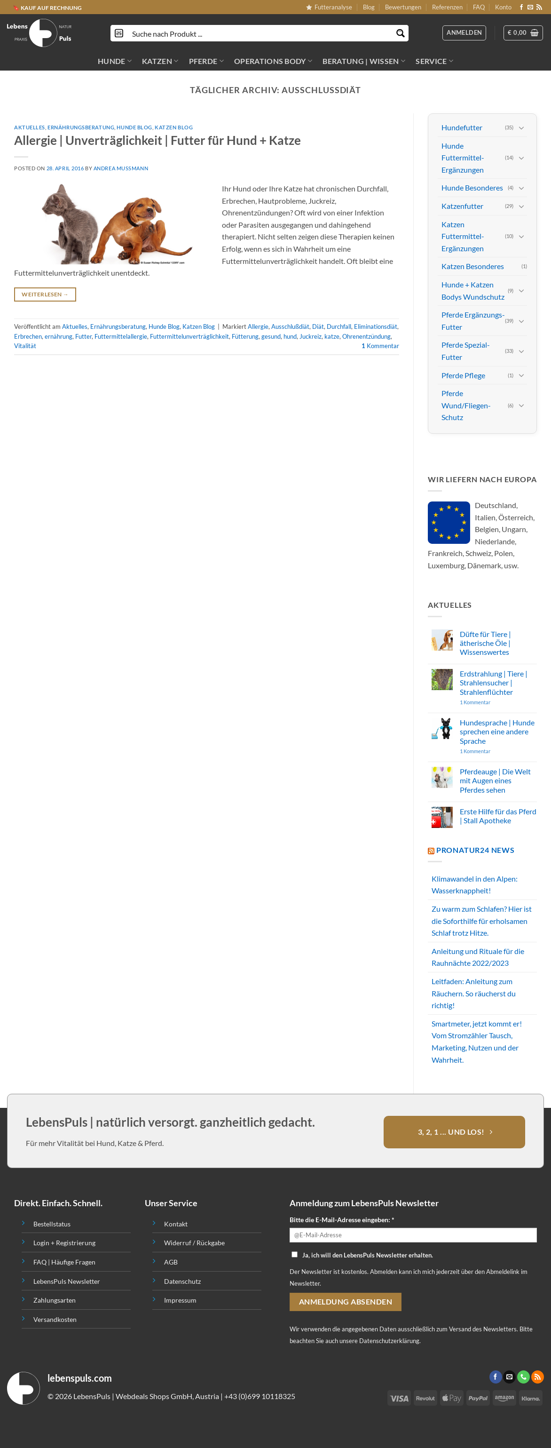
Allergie (258, 326)
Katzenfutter (462, 205)
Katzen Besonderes (472, 266)
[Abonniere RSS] (539, 7)
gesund (271, 336)
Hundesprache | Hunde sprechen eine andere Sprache (497, 731)
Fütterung (245, 336)
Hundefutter (461, 127)
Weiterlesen (45, 294)
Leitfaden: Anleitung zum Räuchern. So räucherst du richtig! (474, 993)
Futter (83, 336)
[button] (523, 32)
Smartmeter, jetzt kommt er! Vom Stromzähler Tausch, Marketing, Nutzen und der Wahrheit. (477, 1041)
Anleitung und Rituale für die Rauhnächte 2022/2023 (478, 957)
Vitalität (25, 346)
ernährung (58, 336)
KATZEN (160, 61)
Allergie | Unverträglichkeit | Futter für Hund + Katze (157, 140)
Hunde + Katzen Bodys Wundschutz (472, 290)
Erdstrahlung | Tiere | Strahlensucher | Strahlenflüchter (493, 682)
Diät (318, 326)
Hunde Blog (134, 127)
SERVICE (434, 61)
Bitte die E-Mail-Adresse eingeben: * (342, 1220)
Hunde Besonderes (472, 187)
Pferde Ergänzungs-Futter (473, 320)
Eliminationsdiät (375, 326)
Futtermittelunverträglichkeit (189, 336)
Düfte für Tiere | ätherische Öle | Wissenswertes (485, 642)
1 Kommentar (493, 702)
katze (331, 336)
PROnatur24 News (475, 849)
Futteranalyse (329, 7)
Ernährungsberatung (80, 127)
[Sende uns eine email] (530, 7)
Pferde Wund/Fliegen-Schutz (466, 405)
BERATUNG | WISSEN (364, 61)
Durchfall (339, 326)
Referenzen (447, 7)
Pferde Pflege (463, 374)
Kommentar (380, 346)
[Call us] (523, 1377)
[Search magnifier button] (400, 33)
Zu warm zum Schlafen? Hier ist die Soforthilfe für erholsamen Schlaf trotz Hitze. (482, 920)
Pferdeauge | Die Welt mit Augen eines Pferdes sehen (495, 780)
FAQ (479, 7)
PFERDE (206, 61)
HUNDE (115, 61)
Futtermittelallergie (120, 336)
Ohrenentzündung (366, 336)
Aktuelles (29, 127)
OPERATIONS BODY (273, 61)
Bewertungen (403, 7)
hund (290, 336)
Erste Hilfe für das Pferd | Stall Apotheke (498, 816)
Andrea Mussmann (121, 168)
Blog (369, 7)
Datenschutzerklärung (389, 1341)
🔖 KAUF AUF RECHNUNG (47, 7)
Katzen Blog (174, 127)
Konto (503, 7)
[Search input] (260, 33)
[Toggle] (521, 127)
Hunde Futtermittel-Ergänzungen (462, 157)
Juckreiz (310, 336)
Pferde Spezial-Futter (465, 350)
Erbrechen (28, 336)
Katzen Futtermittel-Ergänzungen (462, 235)
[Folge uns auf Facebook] (521, 7)
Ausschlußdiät (290, 326)
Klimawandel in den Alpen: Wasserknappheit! (475, 884)
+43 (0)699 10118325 (259, 1396)
